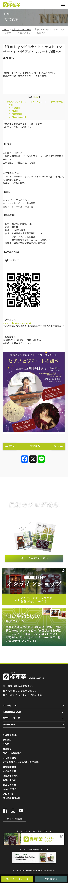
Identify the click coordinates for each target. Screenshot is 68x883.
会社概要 (7, 748)
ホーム (5, 29)
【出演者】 (14, 107)
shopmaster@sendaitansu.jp (17, 322)
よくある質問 (9, 771)
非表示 (36, 97)
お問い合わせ (9, 780)
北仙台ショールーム (21, 29)
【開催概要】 (15, 114)
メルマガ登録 (9, 784)
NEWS (6, 744)
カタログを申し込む (37, 558)
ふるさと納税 (9, 757)
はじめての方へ (10, 775)
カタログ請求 (51, 878)
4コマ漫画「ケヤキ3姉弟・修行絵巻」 (21, 762)
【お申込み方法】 (17, 117)
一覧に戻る (34, 446)
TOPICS (7, 739)
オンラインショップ (15, 878)
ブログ (6, 793)
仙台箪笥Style (10, 735)
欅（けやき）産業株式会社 (11, 4)
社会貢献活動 (9, 766)
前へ (11, 446)
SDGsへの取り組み (12, 753)
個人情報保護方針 (11, 798)
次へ (56, 446)
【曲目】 (13, 111)
